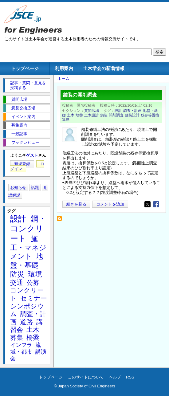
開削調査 (116, 115)
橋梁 (32, 337)
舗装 (104, 115)
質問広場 (91, 110)
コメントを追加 (110, 204)
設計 (118, 110)
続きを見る (76, 204)
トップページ (25, 68)
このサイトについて (86, 377)
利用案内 (64, 68)
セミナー (33, 298)
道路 (26, 321)
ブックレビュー (25, 142)
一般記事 (19, 133)
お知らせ (18, 187)
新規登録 (22, 164)
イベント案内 (23, 116)
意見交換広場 (23, 108)
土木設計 (91, 115)
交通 (16, 282)
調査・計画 (132, 110)
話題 (35, 187)
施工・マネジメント (28, 248)
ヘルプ (115, 377)
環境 (35, 274)
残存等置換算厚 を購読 (61, 220)
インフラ (21, 345)
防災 (17, 274)
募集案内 (19, 125)
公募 (32, 282)
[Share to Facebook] (156, 204)
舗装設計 (132, 115)
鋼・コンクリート (28, 228)
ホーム (63, 78)
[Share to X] (147, 204)
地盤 (79, 115)
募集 (16, 337)
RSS (130, 377)
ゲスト (32, 155)
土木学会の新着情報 (103, 68)
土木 (70, 115)
